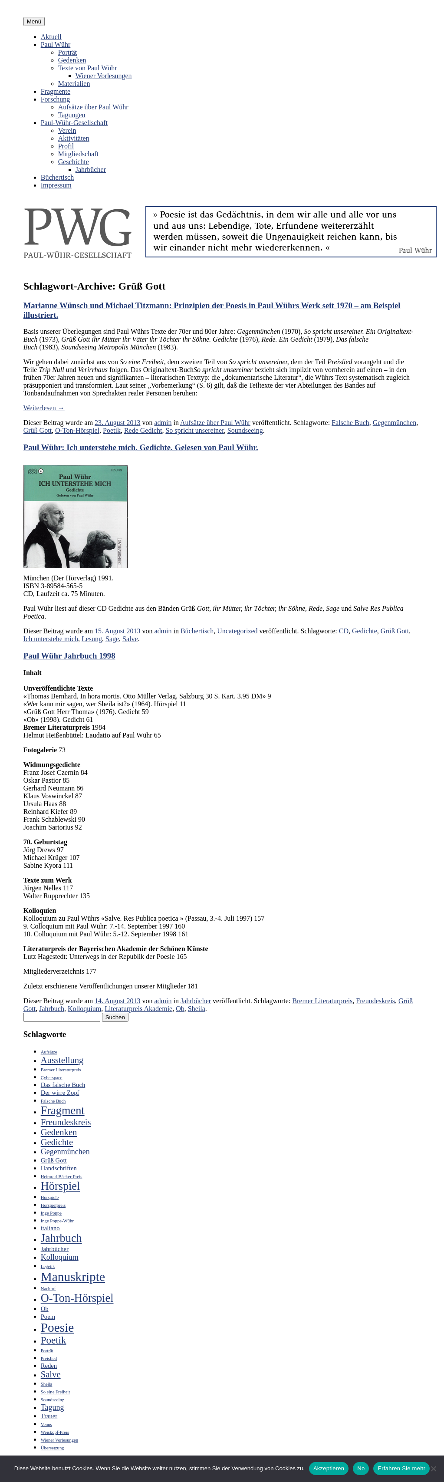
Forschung (55, 99)
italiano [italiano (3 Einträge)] (50, 1228)
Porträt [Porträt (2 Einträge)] (47, 1350)
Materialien (74, 83)
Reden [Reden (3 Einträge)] (49, 1365)
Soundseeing (245, 430)
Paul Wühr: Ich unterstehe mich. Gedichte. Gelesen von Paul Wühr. (140, 447)
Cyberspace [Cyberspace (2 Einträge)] (51, 1077)
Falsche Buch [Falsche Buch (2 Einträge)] (53, 1101)
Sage (112, 638)
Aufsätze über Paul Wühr (93, 107)
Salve (130, 638)
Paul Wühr (56, 44)
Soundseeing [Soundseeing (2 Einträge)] (52, 1399)
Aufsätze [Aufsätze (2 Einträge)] (49, 1052)
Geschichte (73, 161)
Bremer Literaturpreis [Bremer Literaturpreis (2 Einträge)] (61, 1069)
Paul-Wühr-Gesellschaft (74, 122)
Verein (67, 130)
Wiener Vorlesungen (104, 75)
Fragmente (55, 91)
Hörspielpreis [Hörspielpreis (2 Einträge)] (53, 1205)
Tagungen (72, 115)
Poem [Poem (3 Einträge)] (48, 1316)
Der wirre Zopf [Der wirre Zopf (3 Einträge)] (60, 1092)
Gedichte (364, 631)
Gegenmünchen (394, 422)
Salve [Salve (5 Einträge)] (51, 1374)
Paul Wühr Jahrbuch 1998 (69, 655)
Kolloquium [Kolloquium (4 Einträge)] (60, 1257)
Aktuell (51, 36)
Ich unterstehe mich (50, 638)
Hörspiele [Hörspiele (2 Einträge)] (50, 1197)
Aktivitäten (73, 138)
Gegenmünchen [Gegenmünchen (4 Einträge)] (65, 1151)
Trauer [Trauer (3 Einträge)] (49, 1416)
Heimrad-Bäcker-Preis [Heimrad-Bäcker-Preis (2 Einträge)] (61, 1176)
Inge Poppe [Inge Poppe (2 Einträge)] (51, 1213)
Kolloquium (84, 1008)
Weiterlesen (44, 408)
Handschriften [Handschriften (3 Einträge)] (59, 1168)
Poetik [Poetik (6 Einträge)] (53, 1340)
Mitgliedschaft (78, 154)
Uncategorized (237, 631)
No (361, 1468)
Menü (34, 21)
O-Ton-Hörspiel (77, 430)
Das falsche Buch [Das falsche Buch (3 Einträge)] (63, 1084)
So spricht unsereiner (194, 430)
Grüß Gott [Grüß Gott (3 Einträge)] (54, 1160)
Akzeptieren (328, 1468)
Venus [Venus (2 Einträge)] (46, 1424)
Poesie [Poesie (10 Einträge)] (57, 1327)
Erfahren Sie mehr (401, 1468)
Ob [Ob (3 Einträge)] (45, 1308)
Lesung (92, 638)
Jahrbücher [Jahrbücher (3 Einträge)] (55, 1248)
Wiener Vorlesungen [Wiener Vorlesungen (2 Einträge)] (59, 1440)
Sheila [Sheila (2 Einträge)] (47, 1384)
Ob (180, 1008)
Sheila (196, 1008)
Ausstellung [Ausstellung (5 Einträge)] (62, 1060)
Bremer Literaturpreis (322, 1000)
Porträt (67, 52)
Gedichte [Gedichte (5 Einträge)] (57, 1142)
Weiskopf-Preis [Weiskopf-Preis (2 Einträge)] (55, 1432)
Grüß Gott (37, 430)
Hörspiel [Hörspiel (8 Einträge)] (60, 1186)
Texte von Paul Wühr (87, 68)
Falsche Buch (350, 422)
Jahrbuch (51, 1008)
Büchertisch (57, 177)
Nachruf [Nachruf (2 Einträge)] (48, 1288)
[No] (433, 1468)
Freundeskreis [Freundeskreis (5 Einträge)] (66, 1122)
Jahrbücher (91, 169)
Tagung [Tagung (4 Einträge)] (52, 1407)
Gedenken (72, 60)
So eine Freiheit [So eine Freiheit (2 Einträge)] (55, 1392)
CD (344, 631)
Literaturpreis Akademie (138, 1008)
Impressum (56, 185)
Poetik (112, 430)
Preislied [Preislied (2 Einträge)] (49, 1358)
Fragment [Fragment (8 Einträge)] (63, 1110)
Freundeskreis (375, 1000)
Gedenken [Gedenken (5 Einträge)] (59, 1132)
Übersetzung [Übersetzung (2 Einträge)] (52, 1448)
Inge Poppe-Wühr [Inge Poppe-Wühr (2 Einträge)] (57, 1221)
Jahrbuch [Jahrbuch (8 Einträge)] (61, 1238)
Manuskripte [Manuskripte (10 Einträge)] (73, 1277)
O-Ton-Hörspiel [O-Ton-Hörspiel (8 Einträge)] (77, 1298)
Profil (66, 146)
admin (162, 422)
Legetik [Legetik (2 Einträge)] (48, 1266)
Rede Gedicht (143, 430)
